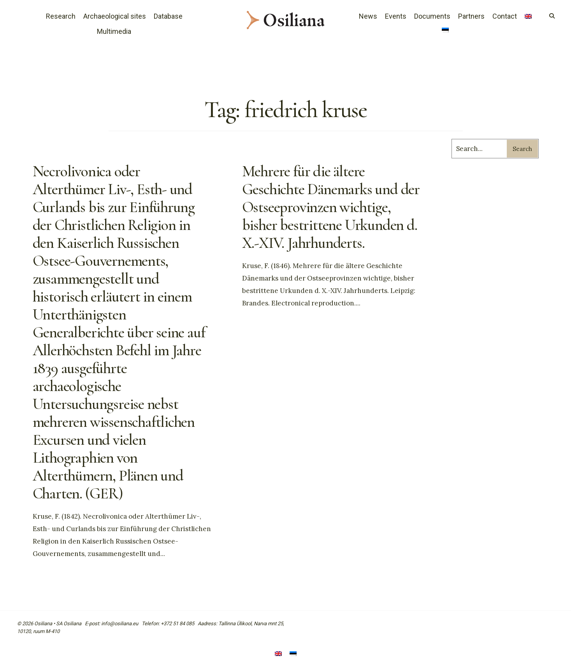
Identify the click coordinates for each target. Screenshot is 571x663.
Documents (432, 16)
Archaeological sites (114, 16)
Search (522, 149)
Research (61, 16)
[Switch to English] (278, 654)
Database (168, 16)
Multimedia (114, 31)
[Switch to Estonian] (445, 31)
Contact (504, 16)
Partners (471, 16)
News (368, 16)
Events (395, 16)
